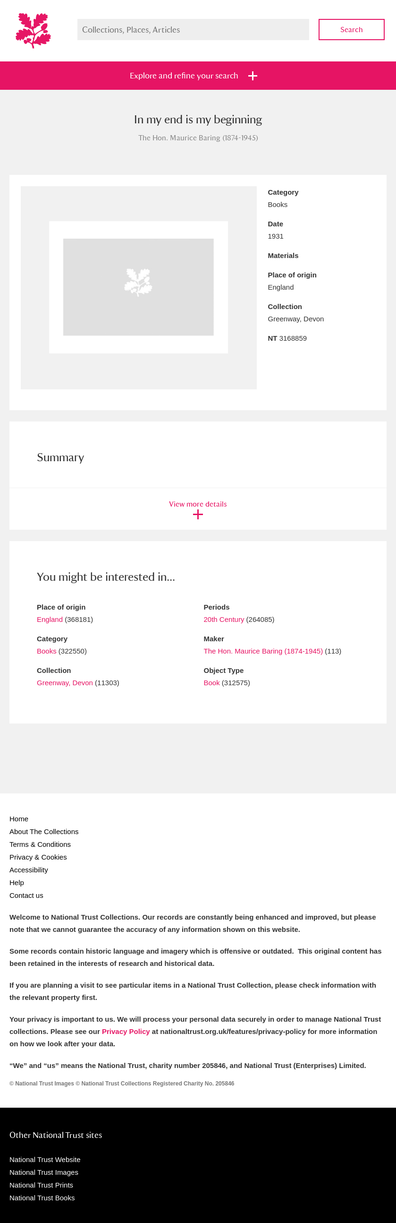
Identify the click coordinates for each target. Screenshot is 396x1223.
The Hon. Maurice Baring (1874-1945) (263, 651)
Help (16, 882)
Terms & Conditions (40, 844)
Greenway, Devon (65, 683)
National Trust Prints (41, 1185)
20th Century (224, 619)
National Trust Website (45, 1159)
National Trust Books (42, 1198)
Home (18, 819)
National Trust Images (43, 1172)
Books (47, 651)
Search (351, 29)
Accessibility (28, 870)
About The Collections (43, 831)
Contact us (26, 895)
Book (212, 683)
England (50, 619)
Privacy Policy (126, 1031)
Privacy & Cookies (38, 857)
